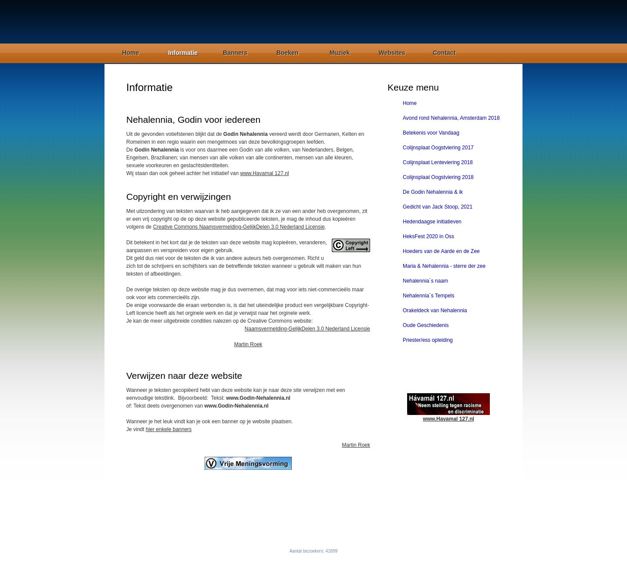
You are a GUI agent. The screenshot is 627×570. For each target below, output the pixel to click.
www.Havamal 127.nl (264, 173)
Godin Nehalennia (154, 22)
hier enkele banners (169, 429)
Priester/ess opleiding (428, 340)
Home (130, 52)
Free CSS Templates (384, 559)
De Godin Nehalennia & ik (433, 192)
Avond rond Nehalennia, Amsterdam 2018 (451, 118)
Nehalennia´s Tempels (429, 296)
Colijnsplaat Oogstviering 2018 (438, 177)
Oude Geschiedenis (425, 325)
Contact (444, 52)
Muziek (340, 52)
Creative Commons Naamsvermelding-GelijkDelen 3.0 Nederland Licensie (238, 227)
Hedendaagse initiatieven (432, 222)
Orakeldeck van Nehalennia (435, 310)
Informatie (183, 52)
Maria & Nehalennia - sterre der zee (444, 266)
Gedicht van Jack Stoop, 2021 (437, 207)
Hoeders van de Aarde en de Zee (441, 251)
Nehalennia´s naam (425, 281)
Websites (391, 52)
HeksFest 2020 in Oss (428, 236)
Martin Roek (248, 344)
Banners (235, 52)
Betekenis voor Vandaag (431, 133)
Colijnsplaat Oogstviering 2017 (438, 148)
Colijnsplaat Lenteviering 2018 (438, 162)
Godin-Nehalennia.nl (301, 559)
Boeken (287, 52)
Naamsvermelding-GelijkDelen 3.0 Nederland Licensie (307, 329)
